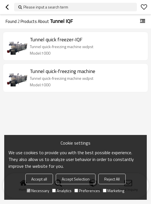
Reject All (112, 179)
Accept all (39, 179)
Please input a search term (45, 7)
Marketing (113, 191)
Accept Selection (76, 179)
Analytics (62, 191)
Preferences (87, 191)
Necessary (38, 191)
